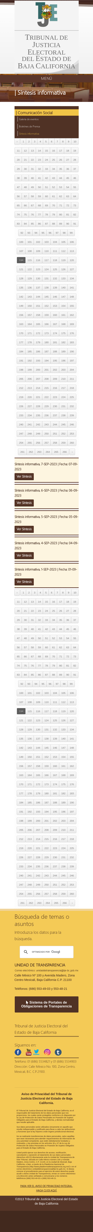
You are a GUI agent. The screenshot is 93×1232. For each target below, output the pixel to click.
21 (25, 159)
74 (18, 214)
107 (21, 251)
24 (46, 159)
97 (57, 232)
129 (30, 278)
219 (21, 397)
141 (72, 287)
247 (21, 433)
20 (18, 159)
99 (71, 232)
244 (55, 424)
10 (75, 141)
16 (53, 150)
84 (25, 223)
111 (55, 251)
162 (72, 315)
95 (43, 232)
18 (67, 150)
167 (55, 324)
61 (53, 196)
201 (46, 369)
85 (32, 223)
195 (55, 360)
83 (18, 223)
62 (60, 196)
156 (21, 315)
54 (67, 187)
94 (36, 232)
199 (30, 369)
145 (46, 296)
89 (60, 223)
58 (32, 196)
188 (55, 351)
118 (55, 260)
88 (53, 223)
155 (72, 305)
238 (63, 415)
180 (46, 342)
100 (21, 241)
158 (38, 315)
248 (30, 433)
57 (25, 196)
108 (30, 251)
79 (53, 214)
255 (30, 442)
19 (74, 150)
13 (32, 150)
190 (72, 351)
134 (72, 278)
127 (72, 269)
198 (21, 369)
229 (46, 406)
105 (63, 241)
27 (67, 159)
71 (60, 205)
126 (63, 269)
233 (21, 415)
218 (72, 388)
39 (25, 178)
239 (72, 415)
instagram (47, 1052)
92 (22, 232)
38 (18, 178)
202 (55, 369)
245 (63, 424)
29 (18, 168)
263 (39, 451)
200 (38, 369)
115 (30, 260)
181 (55, 342)
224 (63, 397)
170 (21, 333)
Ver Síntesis (24, 476)
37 (74, 168)
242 (38, 424)
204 (72, 369)
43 (53, 178)
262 (31, 451)
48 (25, 187)
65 (18, 205)
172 (38, 333)
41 (39, 178)
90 (67, 223)
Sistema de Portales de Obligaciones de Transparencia (46, 1004)
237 (55, 415)
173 (46, 333)
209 (55, 378)
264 (48, 451)
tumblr (58, 1052)
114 (21, 260)
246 (72, 424)
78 (46, 214)
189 (63, 351)
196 (63, 360)
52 (53, 187)
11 (18, 150)
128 (21, 278)
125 (55, 269)
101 (30, 241)
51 (46, 187)
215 (46, 388)
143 (30, 296)
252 (63, 433)
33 (46, 168)
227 (30, 406)
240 (21, 424)
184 (21, 351)
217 (63, 388)
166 (46, 324)
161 (63, 315)
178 (30, 342)
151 (38, 305)
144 (38, 296)
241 (30, 424)
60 (46, 196)
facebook (18, 1052)
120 (72, 260)
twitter (36, 1052)
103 (46, 241)
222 (46, 397)
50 (39, 187)
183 (72, 342)
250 (46, 433)
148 (72, 296)
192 (30, 360)
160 (55, 315)
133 (63, 278)
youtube (28, 1052)
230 (55, 406)
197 (72, 360)
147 (63, 296)
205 (21, 378)
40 (32, 178)
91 (74, 223)
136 (30, 287)
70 (53, 205)
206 (30, 378)
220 (30, 397)
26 (60, 159)
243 (46, 424)
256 (38, 442)
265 (56, 451)
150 (30, 305)
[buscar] (46, 952)
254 (21, 442)
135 (21, 287)
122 (30, 269)
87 (46, 223)
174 (55, 333)
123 (38, 269)
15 (46, 150)
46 (74, 178)
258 (55, 442)
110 (46, 251)
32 (39, 168)
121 (21, 269)
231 (63, 406)
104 (55, 241)
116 (38, 260)
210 (63, 378)
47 (18, 187)
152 (46, 305)
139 (55, 287)
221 (38, 397)
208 (46, 378)
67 (32, 205)
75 (25, 214)
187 (46, 351)
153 (55, 305)
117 (46, 260)
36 (67, 168)
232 (72, 406)
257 (46, 442)
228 (38, 406)
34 (53, 168)
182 (63, 342)
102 (38, 241)
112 (63, 251)
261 (22, 451)
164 (30, 324)
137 (38, 287)
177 (21, 342)
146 (55, 296)
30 (25, 168)
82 (74, 214)
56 (18, 196)
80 (60, 214)
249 (38, 433)
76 (32, 214)
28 (74, 159)
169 (72, 324)
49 (32, 187)
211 (72, 378)
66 (25, 205)
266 (65, 451)
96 (50, 232)
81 (67, 214)
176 (72, 333)
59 (39, 196)
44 (60, 178)
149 (21, 305)
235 (38, 415)
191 (21, 360)
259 (63, 442)
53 (60, 187)
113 (72, 251)
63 (67, 196)
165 (38, 324)
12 (25, 150)
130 (38, 278)
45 (67, 178)
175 (63, 333)
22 (32, 159)
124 (46, 269)
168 (63, 324)
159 (46, 315)
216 (55, 388)
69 (46, 205)
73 (74, 205)
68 (39, 205)
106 (72, 241)
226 (21, 406)
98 (64, 232)
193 (38, 360)
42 (46, 178)
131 (46, 278)
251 (55, 433)
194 (46, 360)
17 (60, 150)
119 (63, 260)
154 (63, 305)
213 (30, 388)
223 (55, 397)
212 (21, 388)
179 (38, 342)
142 (21, 296)
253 (72, 433)
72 (67, 205)
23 (39, 159)
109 (38, 251)
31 (32, 168)
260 (72, 442)
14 (39, 150)
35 (60, 168)
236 (46, 415)
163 (21, 324)
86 (39, 223)
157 (30, 315)
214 (38, 388)
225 (72, 397)
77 (39, 214)
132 (55, 278)
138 (46, 287)
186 (38, 351)
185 (30, 351)
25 (53, 159)
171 (30, 333)
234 (30, 415)
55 (74, 187)
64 (74, 196)
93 (29, 232)
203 (63, 369)
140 (63, 287)
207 (38, 378)
